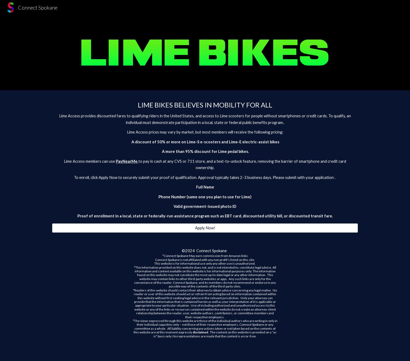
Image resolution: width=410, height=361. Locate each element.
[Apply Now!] (205, 228)
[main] (205, 160)
